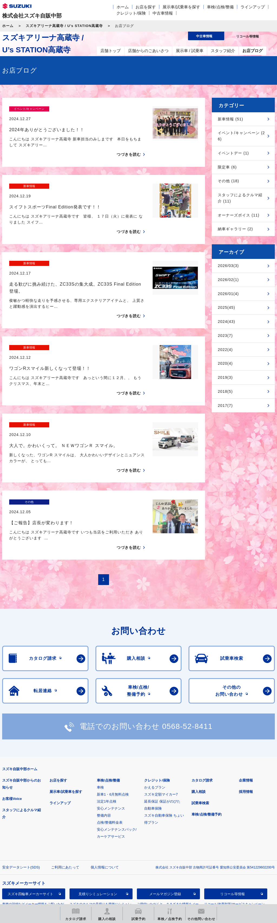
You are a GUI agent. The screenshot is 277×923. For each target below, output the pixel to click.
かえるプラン (154, 731)
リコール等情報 (232, 837)
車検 (100, 731)
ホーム (123, 7)
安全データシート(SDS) (21, 811)
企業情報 (246, 724)
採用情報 (246, 735)
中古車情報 (163, 13)
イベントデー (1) (233, 153)
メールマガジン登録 (165, 837)
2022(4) (225, 349)
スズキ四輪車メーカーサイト (30, 837)
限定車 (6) (227, 167)
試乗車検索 (200, 746)
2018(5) (225, 391)
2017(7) (225, 405)
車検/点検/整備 (220, 7)
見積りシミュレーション (97, 837)
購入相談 (199, 735)
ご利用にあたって (65, 811)
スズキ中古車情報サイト (30, 865)
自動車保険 (153, 752)
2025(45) (226, 307)
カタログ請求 (202, 724)
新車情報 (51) (230, 119)
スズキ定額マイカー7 (161, 738)
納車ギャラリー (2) (235, 229)
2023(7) (225, 335)
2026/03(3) (228, 265)
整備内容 (104, 759)
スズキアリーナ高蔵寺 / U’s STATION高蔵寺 (64, 26)
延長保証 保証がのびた (162, 745)
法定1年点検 (106, 745)
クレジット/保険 (131, 13)
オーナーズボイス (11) (238, 215)
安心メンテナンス (111, 752)
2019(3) (225, 377)
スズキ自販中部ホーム (19, 712)
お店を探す (146, 7)
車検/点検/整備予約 (207, 758)
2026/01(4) (228, 294)
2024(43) (226, 321)
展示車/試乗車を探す (181, 7)
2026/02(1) (228, 280)
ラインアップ (252, 7)
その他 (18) (228, 181)
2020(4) (225, 363)
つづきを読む (129, 145)
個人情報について (105, 811)
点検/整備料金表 (110, 766)
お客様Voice (12, 742)
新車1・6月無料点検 (113, 738)
